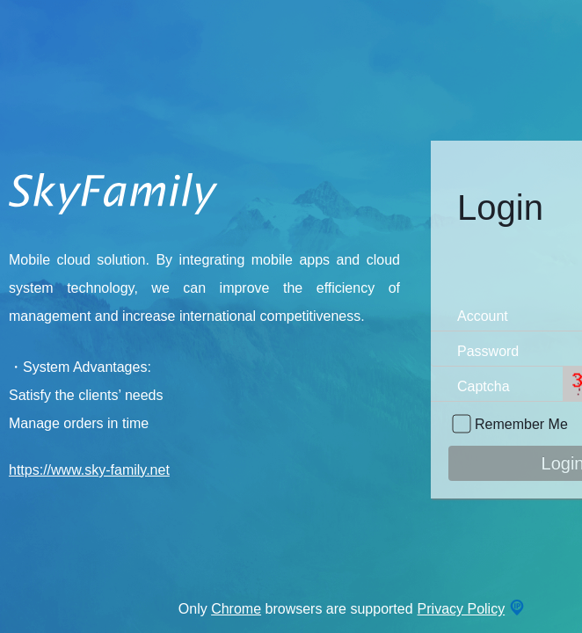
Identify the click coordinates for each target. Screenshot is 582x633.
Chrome (236, 608)
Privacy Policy (462, 608)
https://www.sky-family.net (89, 469)
